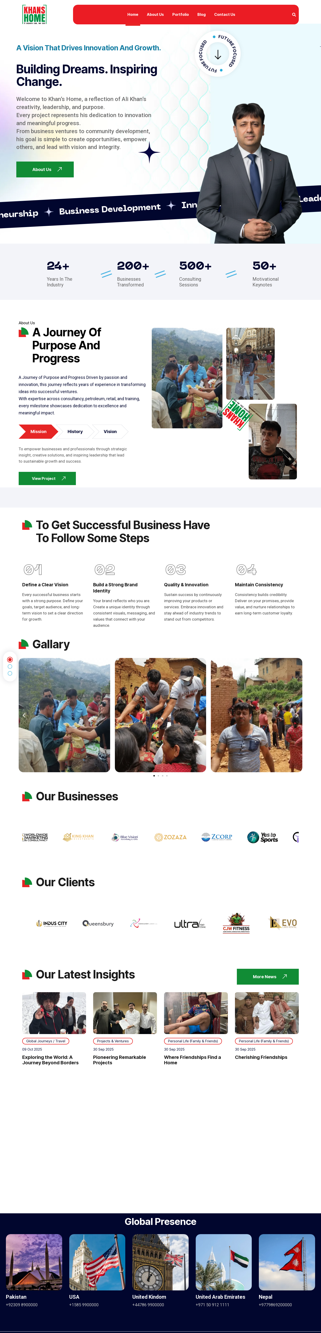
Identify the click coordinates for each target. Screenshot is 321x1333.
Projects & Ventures (113, 1041)
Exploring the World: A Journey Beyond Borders (50, 1060)
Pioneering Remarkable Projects (119, 1060)
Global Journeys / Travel (45, 1041)
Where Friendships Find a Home (192, 1060)
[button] (24, 715)
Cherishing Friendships (261, 1057)
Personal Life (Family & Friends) (193, 1041)
